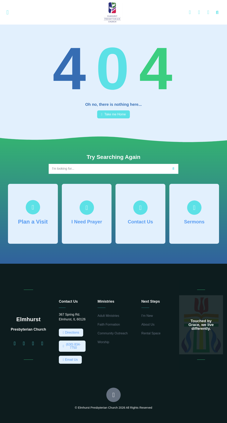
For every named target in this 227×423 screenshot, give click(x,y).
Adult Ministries (108, 315)
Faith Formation (109, 324)
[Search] (173, 168)
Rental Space (151, 333)
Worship (103, 342)
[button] (7, 12)
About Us (148, 324)
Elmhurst (28, 319)
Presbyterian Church (28, 329)
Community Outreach (113, 333)
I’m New (147, 315)
